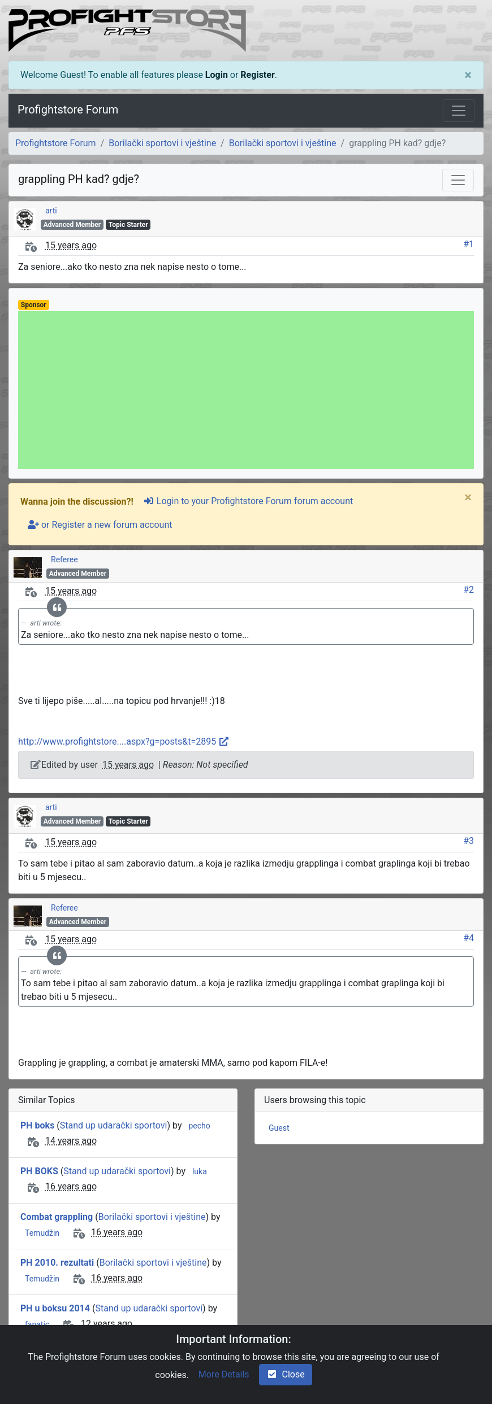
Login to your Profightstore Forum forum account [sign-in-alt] (248, 501)
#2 (468, 589)
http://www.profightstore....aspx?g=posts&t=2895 (124, 741)
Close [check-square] (285, 1374)
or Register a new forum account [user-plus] (100, 524)
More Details (223, 1374)
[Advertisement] (246, 390)
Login (216, 74)
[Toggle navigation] (458, 110)
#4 (468, 938)
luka (199, 1171)
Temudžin (42, 1232)
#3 (468, 841)
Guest (279, 1127)
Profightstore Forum (68, 109)
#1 (468, 244)
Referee (64, 559)
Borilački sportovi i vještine (162, 143)
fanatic (37, 1324)
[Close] (468, 75)
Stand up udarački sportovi (113, 1125)
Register (257, 74)
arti (51, 210)
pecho (199, 1125)
